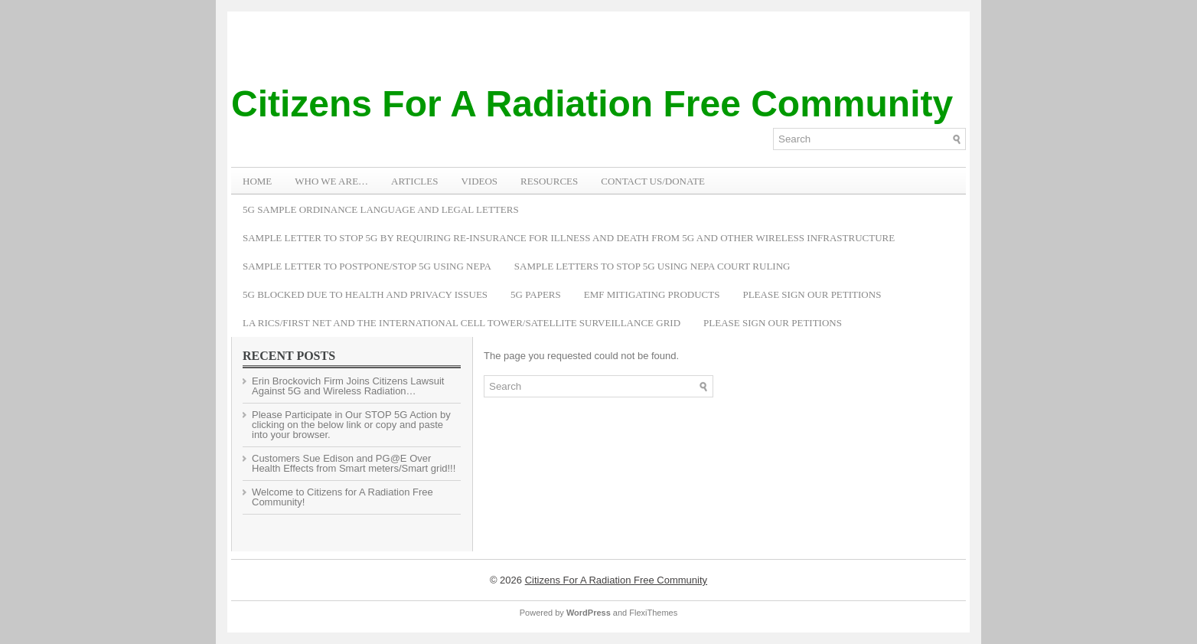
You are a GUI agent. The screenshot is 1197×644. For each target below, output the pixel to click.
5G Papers (535, 294)
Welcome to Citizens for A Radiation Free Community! (342, 497)
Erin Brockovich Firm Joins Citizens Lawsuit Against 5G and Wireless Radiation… (348, 386)
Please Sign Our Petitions (811, 294)
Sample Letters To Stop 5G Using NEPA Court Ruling (652, 266)
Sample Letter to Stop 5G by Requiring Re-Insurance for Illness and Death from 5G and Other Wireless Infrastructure (569, 238)
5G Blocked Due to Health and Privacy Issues (365, 294)
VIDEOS (479, 181)
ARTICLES (414, 181)
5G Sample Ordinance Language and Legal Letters (381, 209)
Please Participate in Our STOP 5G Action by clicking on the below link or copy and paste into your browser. (351, 424)
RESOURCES (549, 181)
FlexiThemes (653, 612)
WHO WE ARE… (331, 181)
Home (257, 181)
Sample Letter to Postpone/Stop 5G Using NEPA (367, 266)
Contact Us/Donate (653, 181)
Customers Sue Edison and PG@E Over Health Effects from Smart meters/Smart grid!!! (353, 463)
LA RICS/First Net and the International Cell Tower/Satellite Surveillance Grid (461, 323)
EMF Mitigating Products (652, 294)
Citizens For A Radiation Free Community (592, 103)
